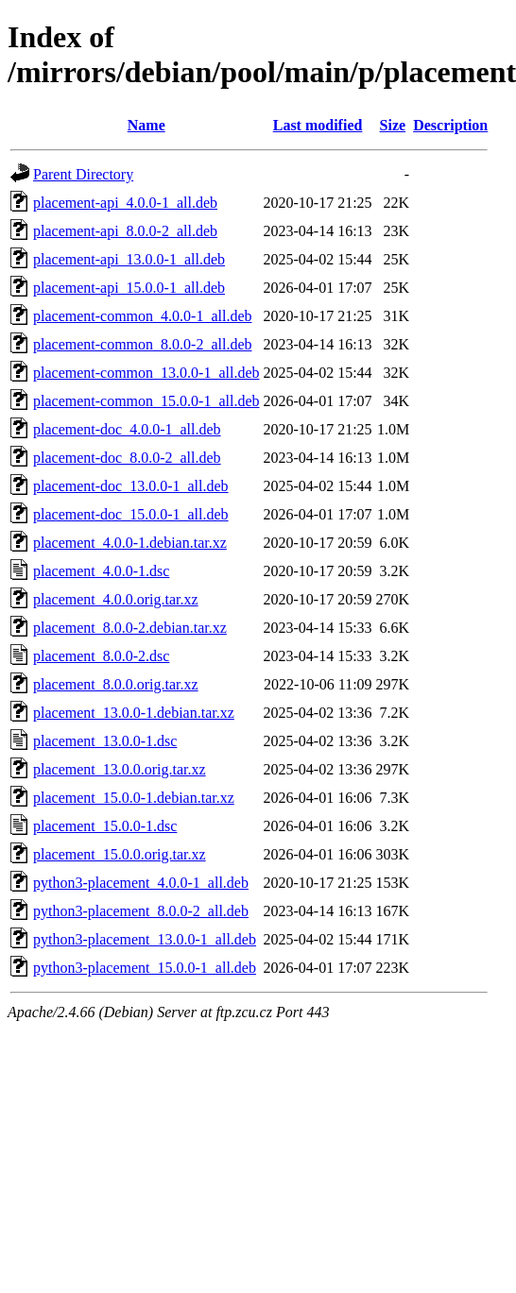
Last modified (318, 125)
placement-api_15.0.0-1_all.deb (129, 288)
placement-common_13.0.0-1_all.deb (146, 373)
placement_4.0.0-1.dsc (101, 571)
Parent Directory (83, 174)
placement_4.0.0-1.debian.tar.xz (130, 543)
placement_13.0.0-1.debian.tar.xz (133, 713)
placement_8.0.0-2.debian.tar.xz (130, 628)
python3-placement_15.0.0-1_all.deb (144, 968)
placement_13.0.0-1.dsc (105, 741)
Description (450, 125)
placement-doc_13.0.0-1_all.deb (131, 486)
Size (393, 125)
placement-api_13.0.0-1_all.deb (129, 259)
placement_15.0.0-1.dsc (105, 826)
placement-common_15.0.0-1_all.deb (146, 401)
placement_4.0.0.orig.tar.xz (115, 599)
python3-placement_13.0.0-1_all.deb (144, 939)
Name (146, 125)
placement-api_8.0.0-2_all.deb (125, 231)
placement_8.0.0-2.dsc (101, 656)
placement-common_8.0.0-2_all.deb (142, 344)
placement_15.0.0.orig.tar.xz (119, 854)
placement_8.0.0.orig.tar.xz (115, 684)
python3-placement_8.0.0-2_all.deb (141, 911)
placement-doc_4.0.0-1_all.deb (127, 429)
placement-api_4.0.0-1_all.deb (125, 203)
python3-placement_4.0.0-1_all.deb (141, 883)
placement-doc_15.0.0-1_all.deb (131, 514)
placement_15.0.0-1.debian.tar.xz (133, 798)
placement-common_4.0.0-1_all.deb (142, 316)
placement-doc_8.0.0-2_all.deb (127, 458)
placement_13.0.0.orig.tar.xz (119, 769)
